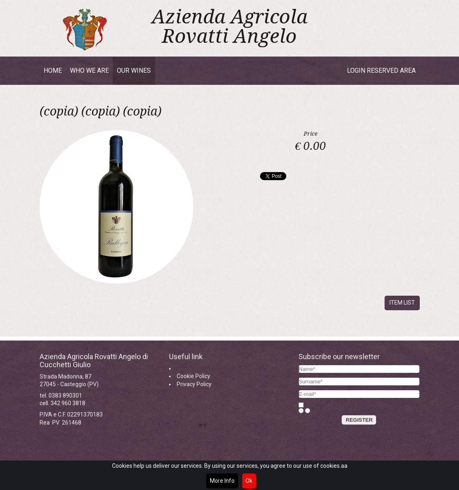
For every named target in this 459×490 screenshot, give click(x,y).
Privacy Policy (194, 384)
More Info (222, 480)
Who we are (89, 70)
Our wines (134, 70)
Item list (402, 302)
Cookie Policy (193, 376)
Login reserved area (381, 70)
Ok (248, 480)
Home (53, 70)
